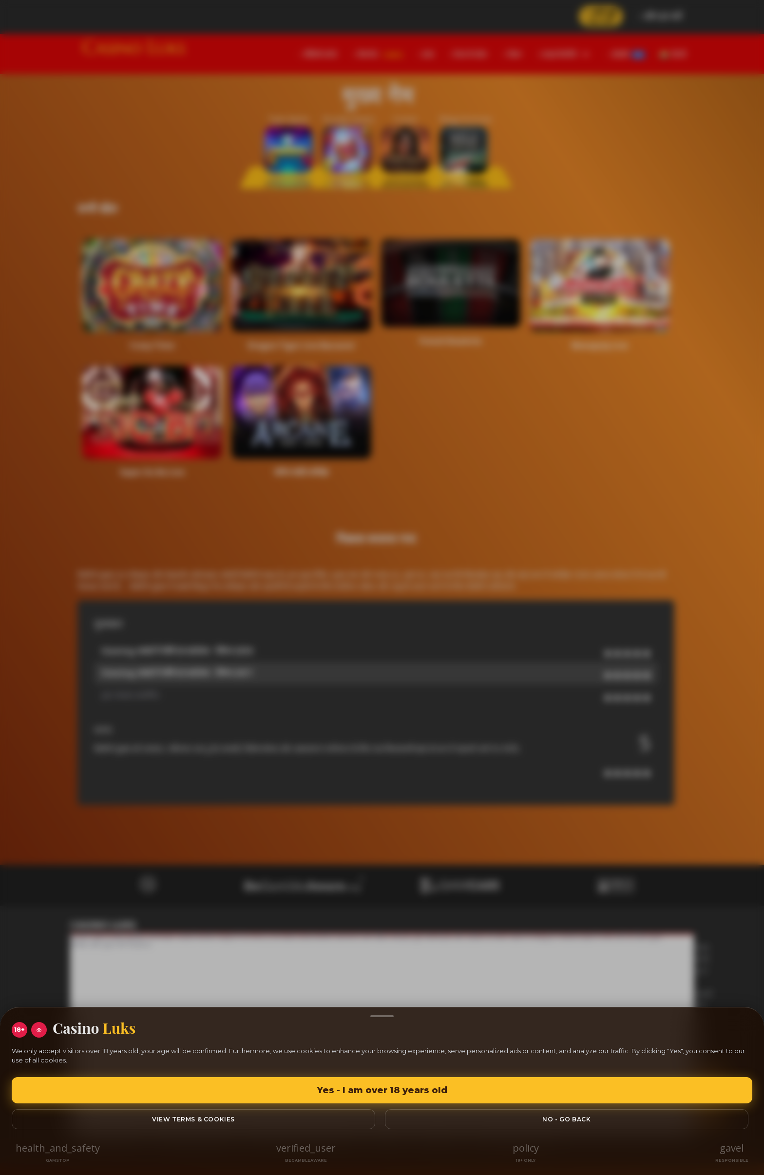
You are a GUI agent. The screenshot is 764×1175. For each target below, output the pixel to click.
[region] (382, 587)
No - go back (566, 1119)
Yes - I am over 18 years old (382, 1090)
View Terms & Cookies (193, 1119)
